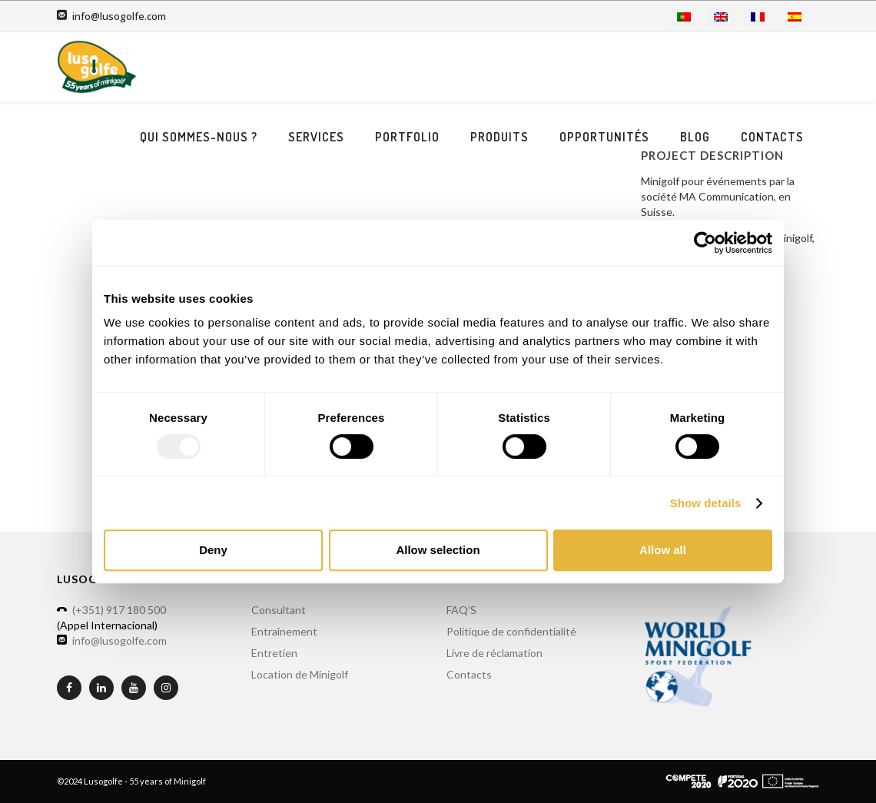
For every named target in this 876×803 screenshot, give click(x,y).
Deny (213, 549)
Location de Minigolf (299, 674)
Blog (695, 136)
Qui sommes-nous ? (198, 136)
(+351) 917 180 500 (119, 609)
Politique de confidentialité (511, 631)
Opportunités (604, 136)
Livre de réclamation (494, 652)
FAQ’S (461, 609)
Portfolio (407, 136)
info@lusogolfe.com (119, 16)
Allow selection (437, 549)
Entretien (274, 652)
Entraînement (284, 631)
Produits (499, 136)
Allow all (662, 549)
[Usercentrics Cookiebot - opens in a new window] (705, 242)
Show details (706, 502)
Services (316, 136)
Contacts (772, 136)
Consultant (278, 609)
